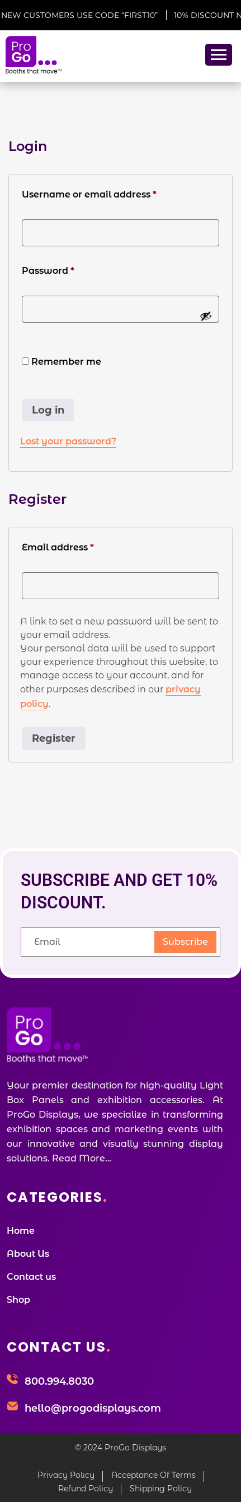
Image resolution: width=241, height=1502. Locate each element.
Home (21, 1230)
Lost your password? (68, 441)
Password (69, 270)
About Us (28, 1253)
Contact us (31, 1276)
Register (53, 738)
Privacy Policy (65, 1475)
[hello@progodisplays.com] (12, 1406)
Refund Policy (85, 1488)
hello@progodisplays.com (93, 1408)
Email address (79, 546)
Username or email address (110, 193)
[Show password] (206, 316)
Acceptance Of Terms (153, 1475)
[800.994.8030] (12, 1380)
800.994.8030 (59, 1381)
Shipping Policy (161, 1488)
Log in (48, 410)
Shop (18, 1299)
